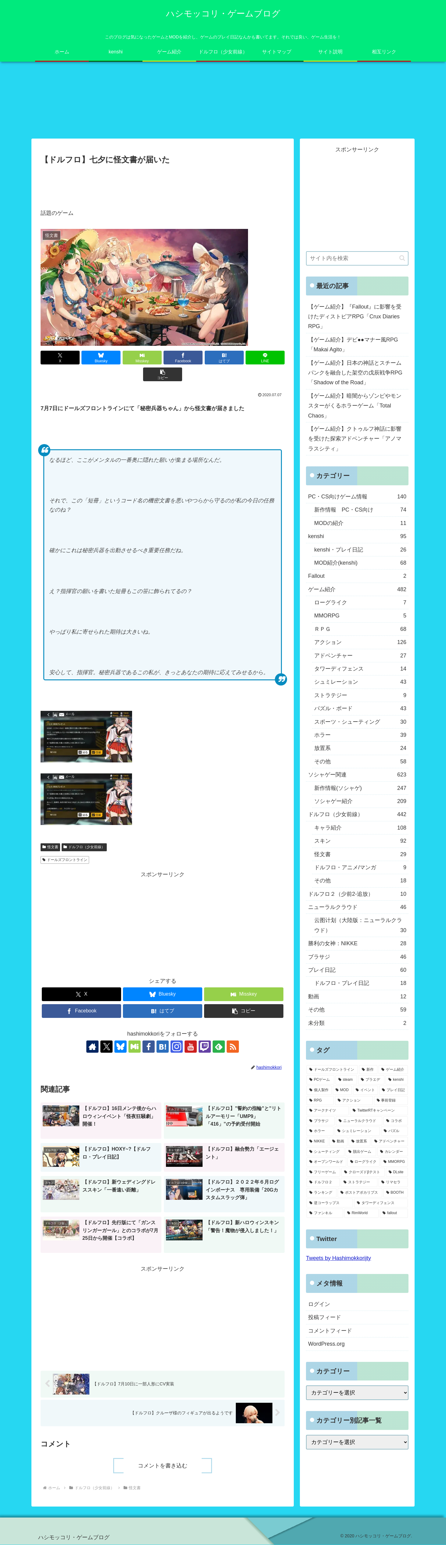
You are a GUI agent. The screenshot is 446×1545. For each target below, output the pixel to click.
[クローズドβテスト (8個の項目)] (362, 1172)
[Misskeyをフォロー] (134, 1047)
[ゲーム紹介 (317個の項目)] (393, 1069)
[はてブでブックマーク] (224, 358)
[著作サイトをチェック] (92, 1047)
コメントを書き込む (162, 1466)
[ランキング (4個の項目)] (321, 1193)
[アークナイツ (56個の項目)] (328, 1111)
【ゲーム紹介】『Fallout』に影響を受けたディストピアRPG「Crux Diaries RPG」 (354, 317)
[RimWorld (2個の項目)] (361, 1213)
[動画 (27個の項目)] (338, 1141)
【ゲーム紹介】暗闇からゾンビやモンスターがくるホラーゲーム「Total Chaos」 (354, 406)
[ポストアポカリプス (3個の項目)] (360, 1193)
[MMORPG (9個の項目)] (394, 1162)
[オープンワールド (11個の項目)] (326, 1162)
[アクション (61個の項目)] (353, 1100)
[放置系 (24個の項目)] (359, 1141)
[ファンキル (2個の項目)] (325, 1213)
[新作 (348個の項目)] (368, 1069)
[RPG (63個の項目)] (320, 1100)
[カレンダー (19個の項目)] (392, 1151)
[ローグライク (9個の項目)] (363, 1162)
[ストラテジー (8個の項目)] (359, 1182)
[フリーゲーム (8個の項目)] (323, 1172)
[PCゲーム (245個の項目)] (320, 1080)
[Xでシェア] (60, 358)
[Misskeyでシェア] (142, 358)
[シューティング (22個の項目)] (325, 1151)
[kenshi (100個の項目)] (397, 1080)
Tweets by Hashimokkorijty (338, 1258)
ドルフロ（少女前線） (84, 847)
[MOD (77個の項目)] (342, 1090)
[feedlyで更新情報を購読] (219, 1047)
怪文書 (50, 847)
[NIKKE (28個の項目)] (317, 1141)
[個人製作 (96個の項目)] (319, 1090)
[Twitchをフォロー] (205, 1047)
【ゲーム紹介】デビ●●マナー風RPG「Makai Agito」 (353, 345)
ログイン (319, 1304)
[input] (357, 258)
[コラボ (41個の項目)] (395, 1121)
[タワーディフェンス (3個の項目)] (381, 1203)
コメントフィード (330, 1331)
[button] (162, 375)
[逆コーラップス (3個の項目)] (330, 1203)
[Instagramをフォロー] (177, 1047)
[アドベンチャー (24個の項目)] (390, 1141)
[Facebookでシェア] (183, 358)
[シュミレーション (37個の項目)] (357, 1131)
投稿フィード (324, 1318)
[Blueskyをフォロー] (120, 1047)
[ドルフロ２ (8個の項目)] (323, 1182)
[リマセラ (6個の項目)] (393, 1182)
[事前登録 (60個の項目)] (391, 1100)
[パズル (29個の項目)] (394, 1131)
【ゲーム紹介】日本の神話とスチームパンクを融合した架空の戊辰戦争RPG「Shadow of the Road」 (355, 373)
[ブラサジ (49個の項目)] (321, 1121)
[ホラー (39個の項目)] (320, 1131)
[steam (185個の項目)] (346, 1080)
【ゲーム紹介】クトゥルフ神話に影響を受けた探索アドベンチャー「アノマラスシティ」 (354, 439)
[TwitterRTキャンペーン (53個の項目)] (379, 1111)
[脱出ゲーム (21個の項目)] (361, 1151)
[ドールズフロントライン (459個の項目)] (332, 1069)
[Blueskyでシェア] (100, 358)
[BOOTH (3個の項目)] (395, 1193)
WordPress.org (326, 1344)
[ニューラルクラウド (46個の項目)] (359, 1121)
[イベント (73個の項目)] (365, 1090)
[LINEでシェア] (265, 358)
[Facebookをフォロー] (148, 1047)
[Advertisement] (163, 183)
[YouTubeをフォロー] (191, 1047)
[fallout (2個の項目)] (394, 1213)
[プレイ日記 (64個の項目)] (393, 1090)
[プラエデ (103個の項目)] (371, 1080)
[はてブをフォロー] (162, 1047)
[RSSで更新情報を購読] (233, 1047)
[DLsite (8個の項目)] (397, 1172)
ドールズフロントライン (64, 860)
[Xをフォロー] (106, 1047)
